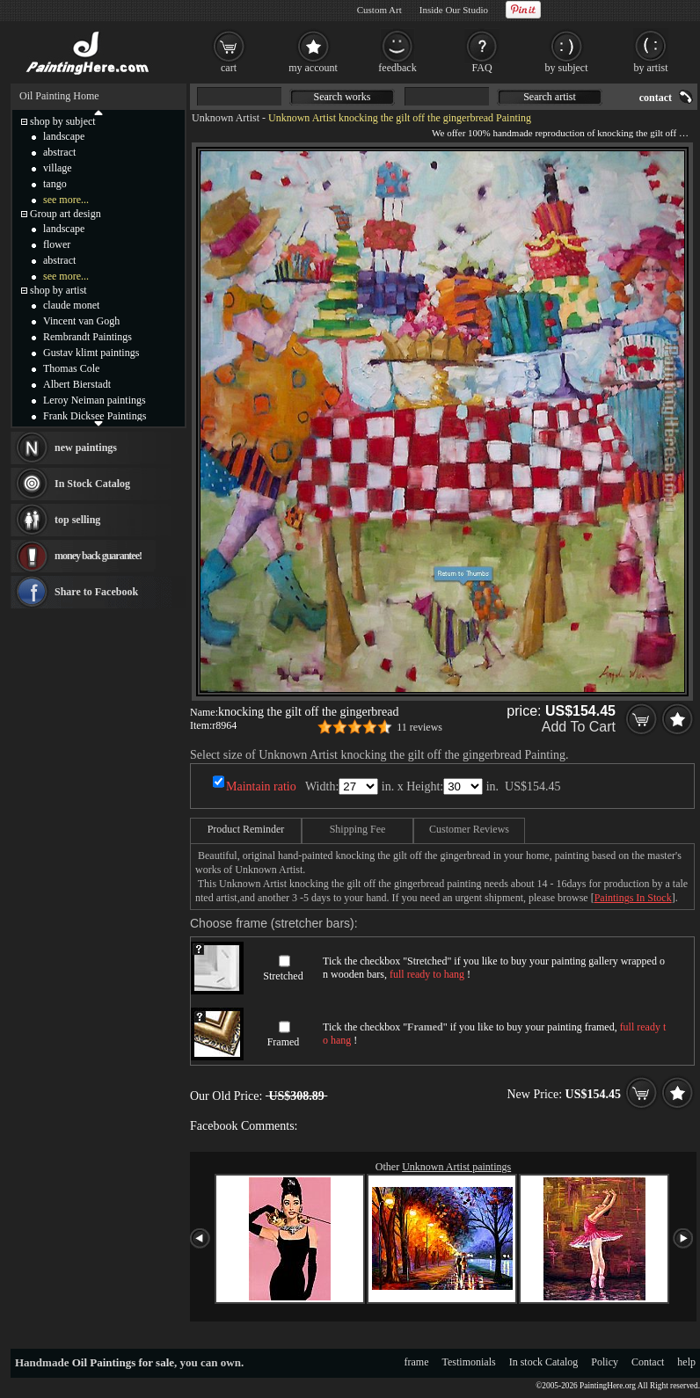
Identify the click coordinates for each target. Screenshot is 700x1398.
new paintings (86, 447)
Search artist (549, 97)
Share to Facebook (96, 592)
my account (313, 68)
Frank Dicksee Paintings (94, 416)
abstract (59, 152)
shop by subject (63, 121)
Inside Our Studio (453, 9)
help (686, 1362)
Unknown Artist (225, 118)
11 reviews (419, 727)
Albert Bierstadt (77, 384)
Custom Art (379, 9)
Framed (283, 1042)
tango (55, 184)
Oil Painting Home (59, 96)
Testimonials (469, 1362)
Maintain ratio (261, 786)
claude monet (71, 305)
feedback (397, 68)
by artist (651, 68)
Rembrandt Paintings (87, 337)
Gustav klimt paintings (91, 352)
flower (56, 244)
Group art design (65, 214)
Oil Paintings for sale (123, 1362)
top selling (77, 519)
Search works (342, 97)
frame (417, 1362)
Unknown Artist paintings (456, 1167)
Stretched (283, 976)
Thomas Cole (71, 368)
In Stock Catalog (92, 483)
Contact (647, 1362)
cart (229, 68)
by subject (566, 68)
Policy (604, 1362)
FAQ (481, 68)
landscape (63, 136)
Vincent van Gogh (81, 321)
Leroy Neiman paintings (94, 400)
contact (655, 97)
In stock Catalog (544, 1362)
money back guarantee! (98, 556)
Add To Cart (579, 726)
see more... (66, 199)
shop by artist (58, 290)
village (57, 168)
